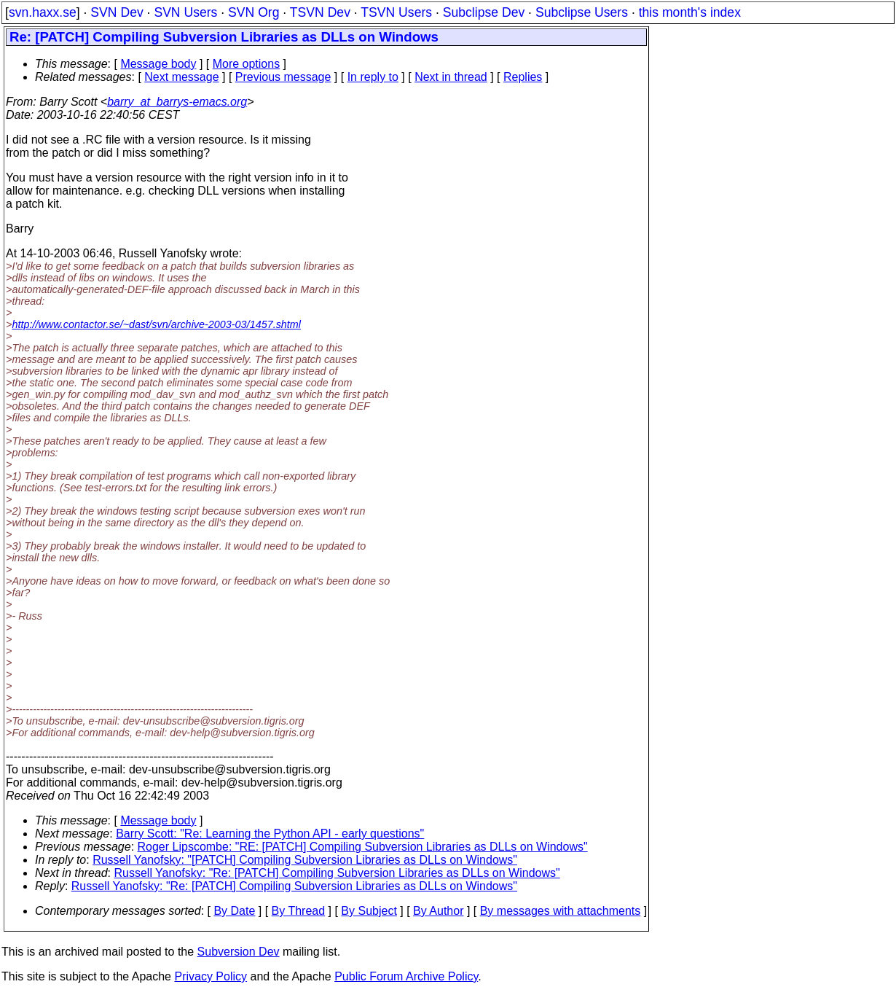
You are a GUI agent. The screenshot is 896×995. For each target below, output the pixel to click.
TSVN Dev (320, 12)
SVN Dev (116, 12)
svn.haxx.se (42, 12)
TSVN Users (396, 12)
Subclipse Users (581, 12)
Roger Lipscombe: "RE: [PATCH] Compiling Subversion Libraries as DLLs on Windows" (363, 846)
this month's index (690, 12)
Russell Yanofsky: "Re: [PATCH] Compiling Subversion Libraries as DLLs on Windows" (337, 873)
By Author (438, 911)
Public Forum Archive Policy (406, 976)
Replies (522, 77)
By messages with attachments (560, 911)
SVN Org (253, 12)
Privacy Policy (210, 976)
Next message (181, 77)
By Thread (299, 911)
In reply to (372, 77)
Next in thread (450, 77)
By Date (234, 911)
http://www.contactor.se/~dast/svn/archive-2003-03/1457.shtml (156, 324)
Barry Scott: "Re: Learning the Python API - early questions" (270, 833)
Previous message (283, 77)
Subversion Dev (238, 951)
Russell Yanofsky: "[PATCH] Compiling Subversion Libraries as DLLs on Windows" (305, 860)
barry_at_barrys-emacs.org (177, 101)
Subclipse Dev (483, 12)
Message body (158, 64)
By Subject (368, 911)
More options (246, 64)
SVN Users (185, 12)
